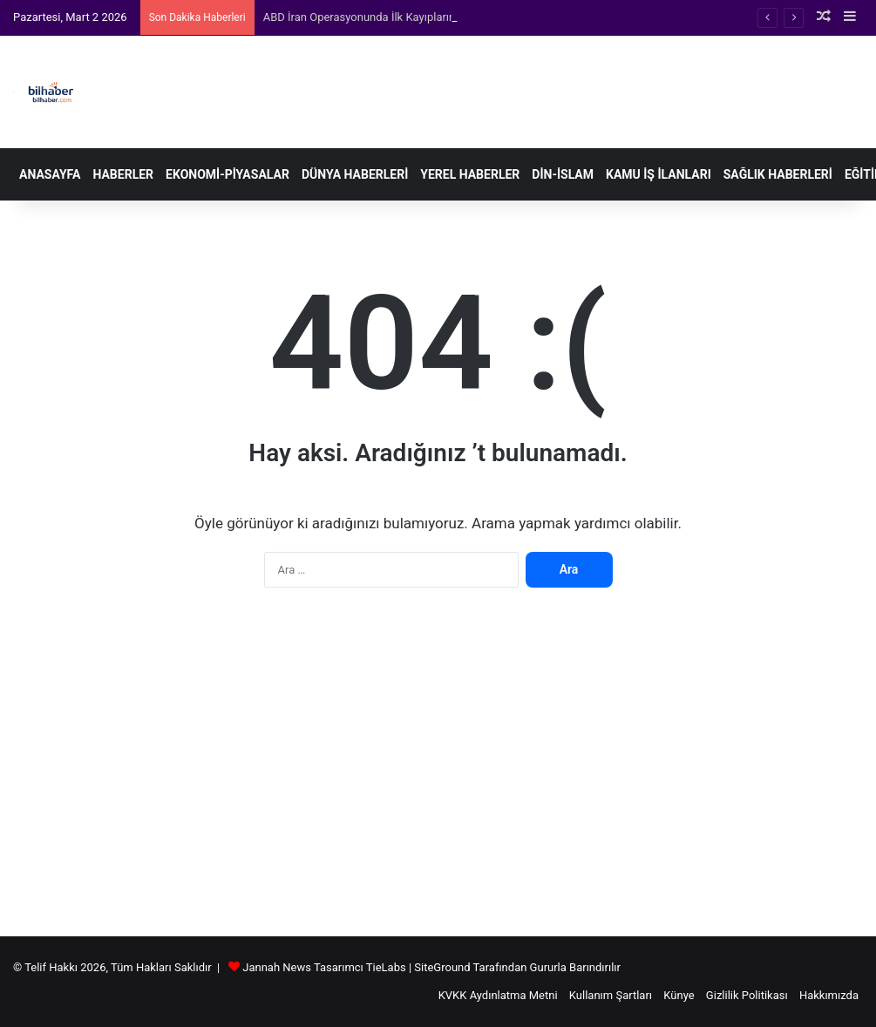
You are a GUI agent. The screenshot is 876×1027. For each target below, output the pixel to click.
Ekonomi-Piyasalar (227, 174)
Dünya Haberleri (355, 174)
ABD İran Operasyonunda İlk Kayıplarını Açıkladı (382, 17)
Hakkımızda (829, 995)
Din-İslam (563, 174)
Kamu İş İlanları (658, 174)
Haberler (122, 174)
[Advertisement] (438, 771)
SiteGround (442, 967)
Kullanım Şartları (610, 995)
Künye (678, 995)
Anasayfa (49, 174)
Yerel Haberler (469, 174)
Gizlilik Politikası (747, 995)
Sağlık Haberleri (777, 174)
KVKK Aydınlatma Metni (498, 995)
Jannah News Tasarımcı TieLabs (323, 967)
